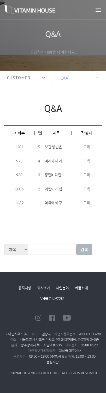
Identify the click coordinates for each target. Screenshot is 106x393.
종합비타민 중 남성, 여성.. (64, 175)
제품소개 (81, 288)
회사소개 (43, 288)
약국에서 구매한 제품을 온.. (65, 203)
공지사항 (24, 288)
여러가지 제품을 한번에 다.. (65, 161)
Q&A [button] (64, 78)
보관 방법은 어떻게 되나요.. (65, 147)
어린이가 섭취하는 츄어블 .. (65, 189)
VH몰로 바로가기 (52, 298)
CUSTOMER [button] (19, 78)
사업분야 (62, 288)
